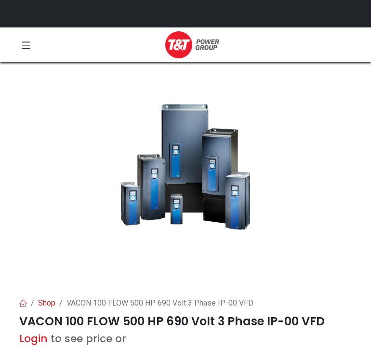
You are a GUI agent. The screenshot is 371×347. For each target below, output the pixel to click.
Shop (46, 302)
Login (33, 339)
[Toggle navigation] (26, 45)
